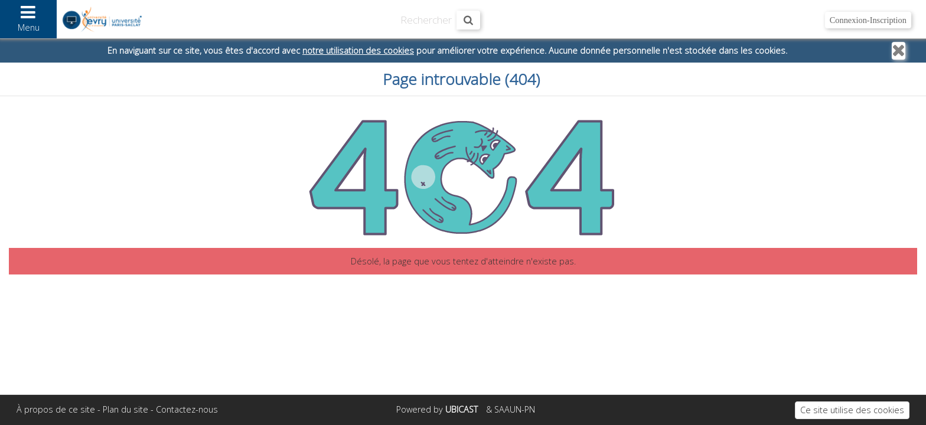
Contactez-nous (187, 409)
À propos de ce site (56, 409)
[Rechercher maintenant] (468, 20)
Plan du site (125, 409)
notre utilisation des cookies (358, 50)
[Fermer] (898, 51)
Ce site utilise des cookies (852, 410)
